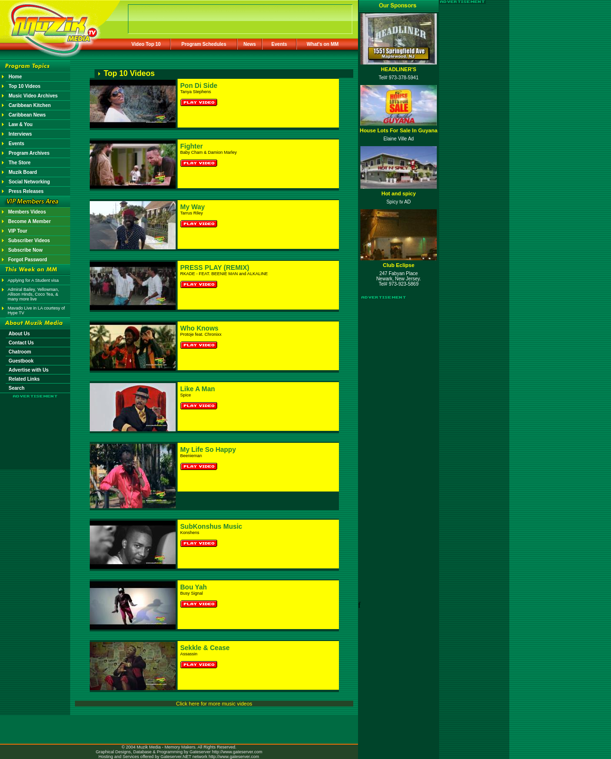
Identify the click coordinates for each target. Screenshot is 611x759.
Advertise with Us (29, 370)
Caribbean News (27, 115)
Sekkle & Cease (205, 648)
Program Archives (29, 153)
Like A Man (197, 389)
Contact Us (21, 342)
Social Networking (29, 181)
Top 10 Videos (25, 86)
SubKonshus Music (211, 526)
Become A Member (29, 221)
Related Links (24, 379)
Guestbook (21, 360)
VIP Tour (17, 231)
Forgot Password (27, 259)
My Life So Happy (208, 449)
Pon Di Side (199, 85)
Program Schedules (203, 44)
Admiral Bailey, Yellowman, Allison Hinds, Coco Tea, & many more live (33, 294)
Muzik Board (23, 172)
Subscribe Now (25, 250)
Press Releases (26, 191)
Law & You (20, 124)
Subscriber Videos (29, 240)
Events (279, 44)
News (249, 44)
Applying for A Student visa (33, 280)
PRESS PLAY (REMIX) (215, 267)
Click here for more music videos (214, 703)
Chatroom (20, 351)
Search (16, 388)
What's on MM (323, 44)
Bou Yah (193, 587)
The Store (20, 162)
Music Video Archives (33, 95)
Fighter (191, 146)
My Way (192, 207)
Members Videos (27, 211)
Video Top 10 (145, 44)
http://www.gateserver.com (237, 751)
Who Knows (199, 328)
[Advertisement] (35, 426)
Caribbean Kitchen (30, 105)
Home (15, 76)
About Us (19, 333)
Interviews (20, 134)
